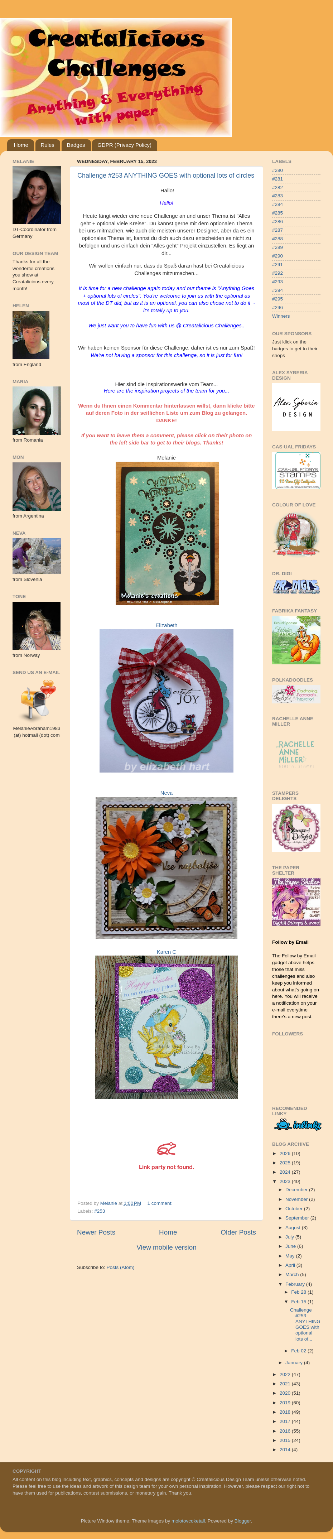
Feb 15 (299, 1301)
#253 (99, 1211)
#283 (277, 195)
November (297, 1199)
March (292, 1274)
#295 (277, 299)
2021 (286, 1383)
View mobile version (166, 1247)
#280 (277, 170)
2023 (286, 1181)
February (295, 1284)
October (294, 1208)
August (293, 1227)
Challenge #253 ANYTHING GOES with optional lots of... (305, 1324)
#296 (277, 307)
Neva (166, 793)
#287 (277, 230)
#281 (277, 179)
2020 (286, 1393)
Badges (76, 145)
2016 (286, 1431)
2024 (286, 1172)
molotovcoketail (188, 1521)
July (290, 1237)
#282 (277, 187)
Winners (281, 316)
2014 (286, 1449)
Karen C (166, 952)
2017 (286, 1421)
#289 (277, 247)
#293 (277, 281)
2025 (286, 1162)
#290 (277, 256)
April (290, 1265)
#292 (277, 273)
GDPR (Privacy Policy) (124, 145)
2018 (286, 1412)
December (297, 1189)
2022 (286, 1374)
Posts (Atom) (121, 1267)
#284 (277, 204)
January (294, 1362)
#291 (277, 264)
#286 (277, 221)
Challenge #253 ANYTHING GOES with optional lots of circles (165, 175)
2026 (286, 1153)
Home (21, 145)
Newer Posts (96, 1232)
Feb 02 (299, 1350)
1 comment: (161, 1203)
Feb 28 (299, 1292)
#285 (277, 213)
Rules (47, 145)
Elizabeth (166, 625)
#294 (277, 290)
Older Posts (238, 1232)
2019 (286, 1402)
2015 (286, 1440)
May (290, 1256)
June (291, 1246)
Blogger (243, 1521)
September (297, 1218)
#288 (277, 238)
